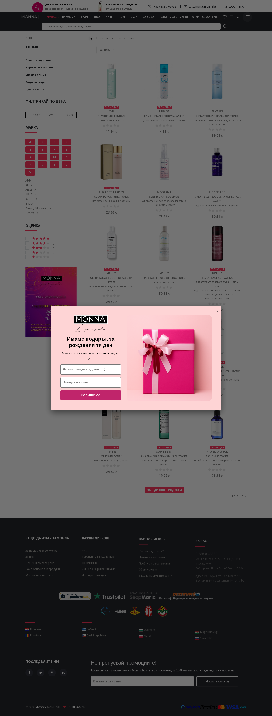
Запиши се (90, 395)
